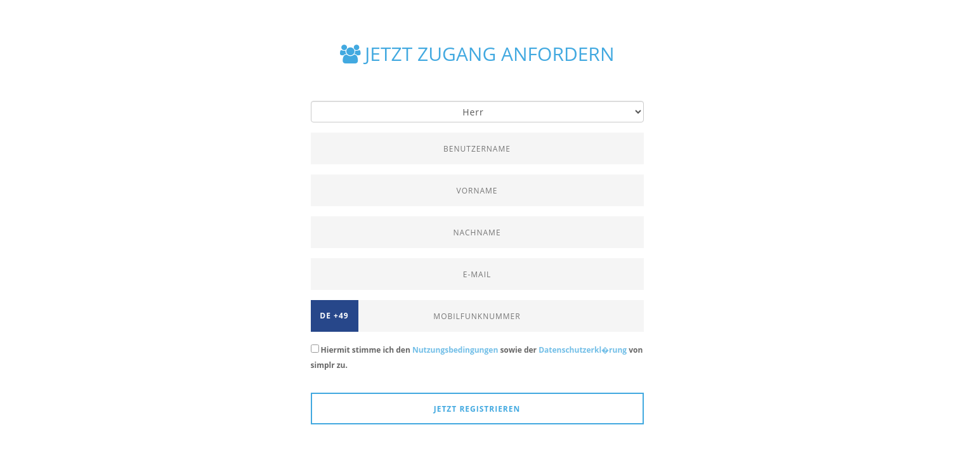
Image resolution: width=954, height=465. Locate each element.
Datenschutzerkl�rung (583, 349)
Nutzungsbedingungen (455, 349)
